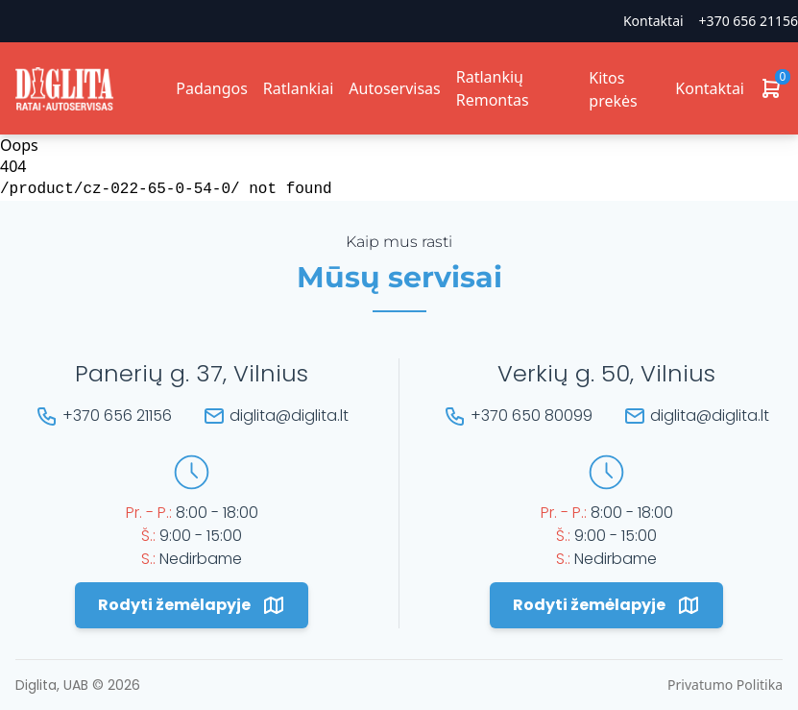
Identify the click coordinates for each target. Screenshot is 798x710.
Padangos (212, 88)
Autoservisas (394, 88)
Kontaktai (653, 21)
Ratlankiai (298, 88)
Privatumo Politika (725, 684)
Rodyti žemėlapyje (191, 605)
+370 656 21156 (748, 21)
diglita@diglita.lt (289, 415)
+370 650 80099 (531, 415)
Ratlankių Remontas (492, 88)
